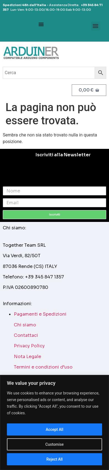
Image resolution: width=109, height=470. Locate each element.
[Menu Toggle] (41, 24)
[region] (54, 422)
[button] (95, 26)
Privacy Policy (29, 346)
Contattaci (26, 335)
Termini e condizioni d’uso (43, 367)
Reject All (54, 459)
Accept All (54, 429)
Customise (54, 444)
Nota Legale (27, 356)
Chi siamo (25, 325)
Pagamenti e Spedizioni (40, 314)
